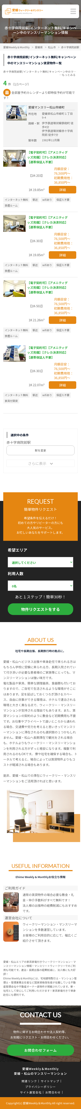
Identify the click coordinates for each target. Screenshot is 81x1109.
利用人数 (15, 573)
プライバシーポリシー (40, 1086)
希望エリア (17, 550)
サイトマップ (50, 1081)
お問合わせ (53, 1092)
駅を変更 (40, 450)
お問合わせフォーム (40, 1050)
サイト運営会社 (31, 1092)
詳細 (62, 189)
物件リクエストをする (40, 609)
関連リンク (29, 1081)
